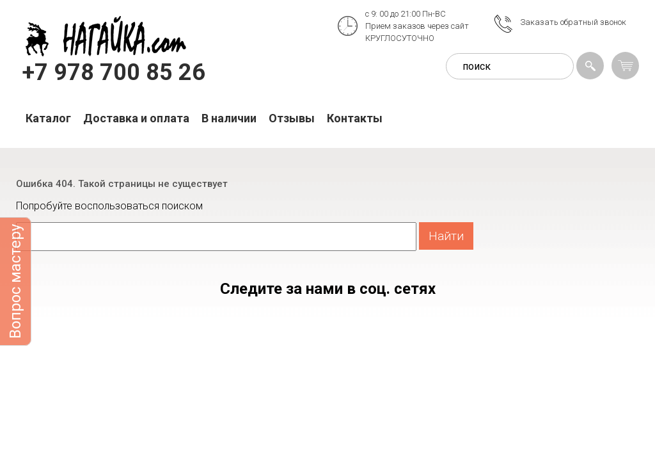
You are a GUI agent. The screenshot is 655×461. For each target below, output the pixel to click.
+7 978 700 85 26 (113, 72)
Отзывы (292, 118)
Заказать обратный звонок (573, 22)
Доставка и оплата (136, 118)
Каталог (48, 118)
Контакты (355, 118)
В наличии (228, 118)
